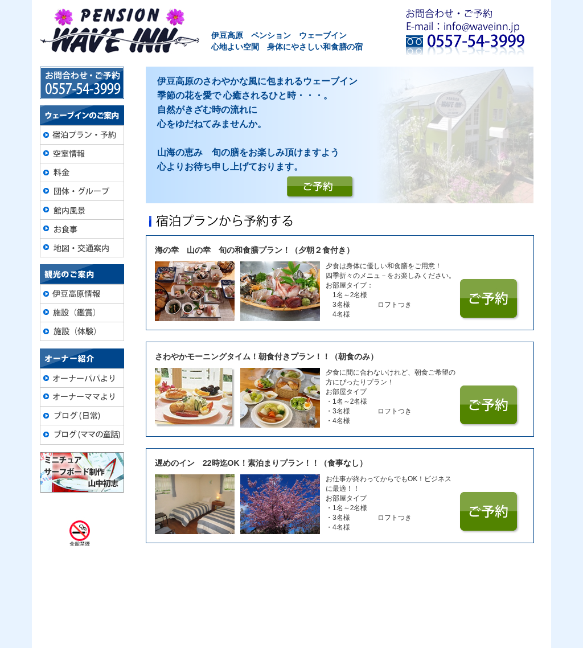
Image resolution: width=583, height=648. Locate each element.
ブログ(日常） (446, 600)
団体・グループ (281, 600)
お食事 (332, 600)
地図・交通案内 (382, 600)
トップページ (76, 600)
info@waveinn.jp (327, 625)
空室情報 (200, 600)
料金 (235, 600)
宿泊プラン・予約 (142, 600)
